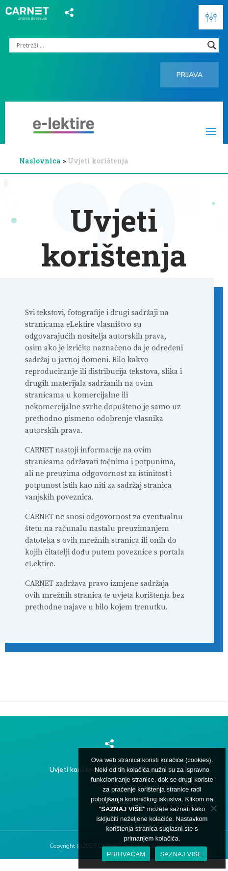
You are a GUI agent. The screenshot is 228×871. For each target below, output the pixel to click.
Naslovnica (40, 160)
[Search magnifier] (212, 45)
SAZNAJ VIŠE (181, 854)
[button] (211, 17)
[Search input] (110, 45)
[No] (213, 808)
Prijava (190, 74)
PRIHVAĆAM (126, 854)
